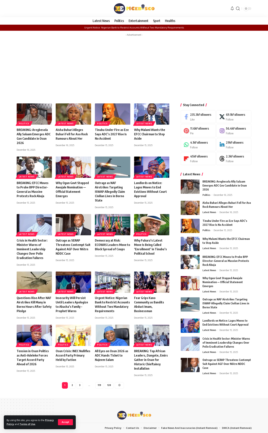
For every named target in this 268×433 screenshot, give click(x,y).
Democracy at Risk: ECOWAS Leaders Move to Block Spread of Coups (112, 245)
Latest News (66, 123)
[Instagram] (233, 130)
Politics (24, 123)
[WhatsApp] (198, 144)
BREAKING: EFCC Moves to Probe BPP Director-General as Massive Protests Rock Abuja (225, 260)
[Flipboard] (198, 158)
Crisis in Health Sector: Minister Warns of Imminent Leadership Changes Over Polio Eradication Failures (32, 249)
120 (109, 385)
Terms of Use (27, 424)
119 (99, 385)
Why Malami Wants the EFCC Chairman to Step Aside (149, 134)
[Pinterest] (198, 130)
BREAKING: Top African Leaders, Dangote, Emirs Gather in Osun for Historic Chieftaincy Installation (151, 360)
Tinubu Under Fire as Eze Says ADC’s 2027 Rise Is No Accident (112, 134)
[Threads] (233, 158)
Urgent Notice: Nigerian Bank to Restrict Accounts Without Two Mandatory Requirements (134, 27)
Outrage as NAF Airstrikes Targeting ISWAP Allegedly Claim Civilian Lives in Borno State (110, 191)
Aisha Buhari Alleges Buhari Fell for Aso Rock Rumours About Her (72, 134)
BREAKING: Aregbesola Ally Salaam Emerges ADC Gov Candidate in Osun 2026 (224, 185)
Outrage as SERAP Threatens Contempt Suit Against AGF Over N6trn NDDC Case (226, 363)
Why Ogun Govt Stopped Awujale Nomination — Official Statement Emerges (222, 282)
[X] (233, 116)
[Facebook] (198, 116)
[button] (65, 422)
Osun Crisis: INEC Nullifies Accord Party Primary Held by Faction (73, 355)
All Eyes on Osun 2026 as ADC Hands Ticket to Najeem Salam (111, 355)
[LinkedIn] (233, 144)
